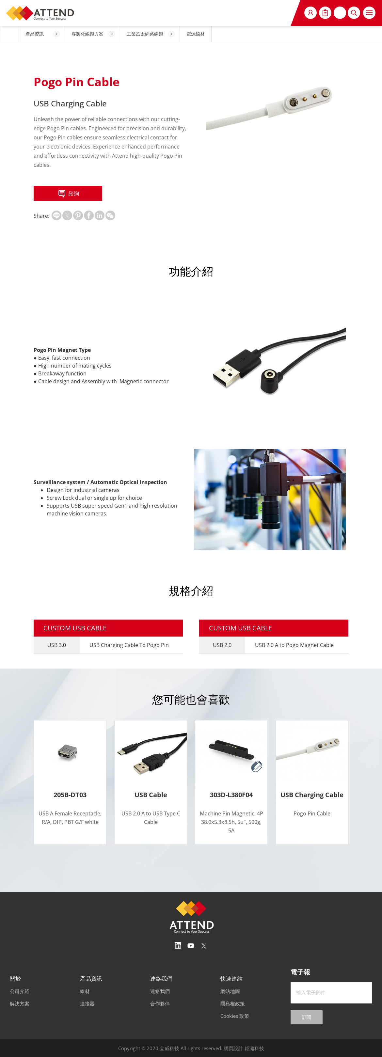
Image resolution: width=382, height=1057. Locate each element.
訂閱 (306, 1017)
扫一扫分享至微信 (110, 215)
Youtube (191, 946)
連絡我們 (160, 991)
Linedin (178, 946)
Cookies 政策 (234, 1016)
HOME (9, 34)
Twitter (204, 946)
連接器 (87, 1003)
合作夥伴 (160, 1003)
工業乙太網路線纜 (145, 34)
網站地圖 (230, 991)
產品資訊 (34, 34)
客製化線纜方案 (87, 34)
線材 (85, 991)
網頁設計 (233, 1048)
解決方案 (19, 1003)
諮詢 (68, 194)
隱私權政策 (232, 1003)
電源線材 (195, 34)
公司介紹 (19, 991)
